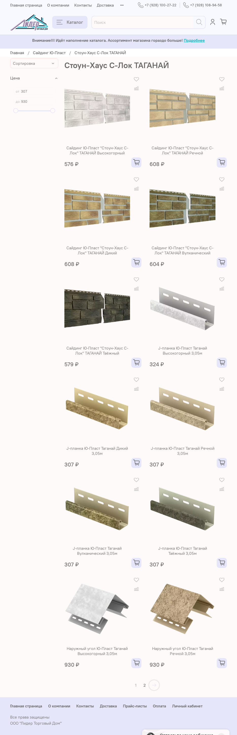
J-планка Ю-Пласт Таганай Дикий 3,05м (97, 451)
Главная (17, 52)
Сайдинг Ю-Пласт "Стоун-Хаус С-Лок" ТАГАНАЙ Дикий (97, 250)
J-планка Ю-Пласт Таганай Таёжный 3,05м (182, 551)
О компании (58, 5)
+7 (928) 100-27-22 (157, 5)
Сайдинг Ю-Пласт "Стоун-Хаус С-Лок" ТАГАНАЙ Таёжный (97, 350)
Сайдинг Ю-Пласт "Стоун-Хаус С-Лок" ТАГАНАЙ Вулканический (182, 250)
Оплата (159, 705)
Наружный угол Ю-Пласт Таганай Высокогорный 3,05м (97, 651)
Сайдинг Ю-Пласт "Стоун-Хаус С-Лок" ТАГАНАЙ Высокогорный (97, 150)
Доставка (105, 5)
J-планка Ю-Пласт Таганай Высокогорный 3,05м (182, 350)
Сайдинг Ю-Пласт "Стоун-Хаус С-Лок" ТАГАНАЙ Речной (182, 150)
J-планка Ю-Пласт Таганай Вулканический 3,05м (97, 551)
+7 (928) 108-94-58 (202, 5)
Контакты (83, 5)
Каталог (70, 22)
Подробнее (194, 40)
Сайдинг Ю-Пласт (49, 52)
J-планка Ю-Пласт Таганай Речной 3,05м (182, 451)
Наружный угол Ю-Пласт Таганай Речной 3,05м (182, 651)
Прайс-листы (135, 705)
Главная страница (26, 5)
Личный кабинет (187, 705)
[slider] (16, 110)
